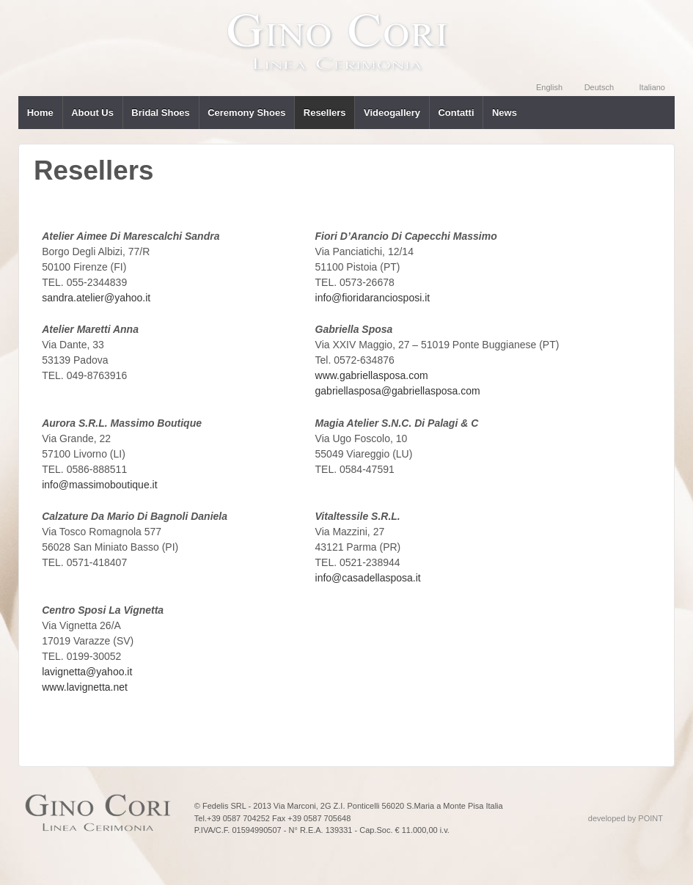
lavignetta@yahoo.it (87, 671)
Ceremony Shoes (246, 112)
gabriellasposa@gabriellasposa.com (397, 391)
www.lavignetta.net (85, 687)
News (504, 112)
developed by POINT (625, 818)
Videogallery (392, 112)
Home (40, 112)
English (549, 87)
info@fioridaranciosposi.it (372, 298)
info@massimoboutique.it (99, 485)
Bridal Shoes (160, 112)
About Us (92, 112)
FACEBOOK (663, 19)
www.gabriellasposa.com (371, 375)
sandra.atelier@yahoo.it (96, 298)
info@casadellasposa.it (368, 578)
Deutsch (599, 87)
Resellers (325, 112)
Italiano (652, 87)
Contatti (456, 112)
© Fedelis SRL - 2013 (234, 805)
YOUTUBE (632, 19)
